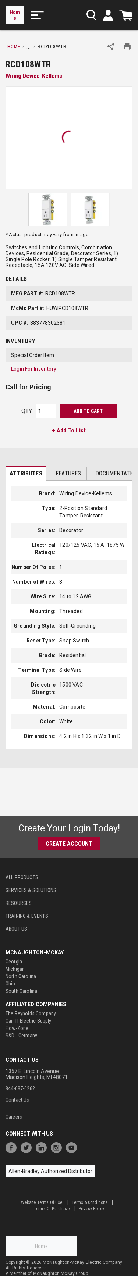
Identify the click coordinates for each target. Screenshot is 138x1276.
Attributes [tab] (26, 473)
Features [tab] (68, 473)
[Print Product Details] (127, 46)
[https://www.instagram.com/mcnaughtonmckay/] (58, 1146)
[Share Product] (110, 46)
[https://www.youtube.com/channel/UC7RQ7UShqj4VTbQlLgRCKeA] (73, 1146)
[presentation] (26, 473)
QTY (26, 410)
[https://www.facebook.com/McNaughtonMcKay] (13, 1146)
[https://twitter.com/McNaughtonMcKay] (28, 1146)
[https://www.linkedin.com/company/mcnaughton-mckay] (43, 1146)
